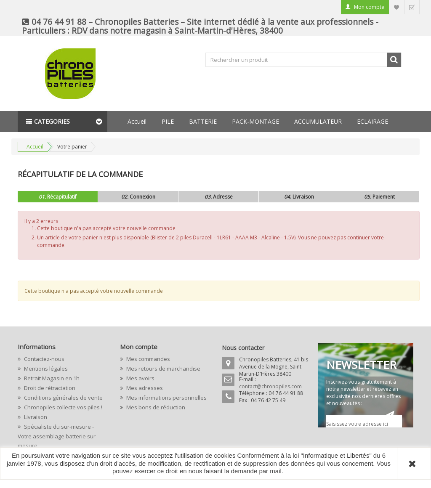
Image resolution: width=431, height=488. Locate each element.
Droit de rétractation (49, 388)
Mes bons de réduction (155, 407)
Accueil (137, 121)
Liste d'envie (396, 7)
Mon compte (369, 7)
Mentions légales (45, 368)
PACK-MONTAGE (255, 121)
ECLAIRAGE (372, 121)
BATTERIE (203, 121)
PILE (168, 121)
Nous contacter (243, 348)
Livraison (35, 417)
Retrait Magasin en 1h (51, 378)
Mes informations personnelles (166, 397)
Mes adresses (144, 388)
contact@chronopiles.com (270, 386)
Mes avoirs (139, 378)
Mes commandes (147, 359)
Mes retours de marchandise (162, 368)
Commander (411, 7)
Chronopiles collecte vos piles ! (62, 407)
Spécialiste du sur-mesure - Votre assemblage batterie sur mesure (57, 436)
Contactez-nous (43, 359)
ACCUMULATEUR (318, 121)
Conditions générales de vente (63, 397)
